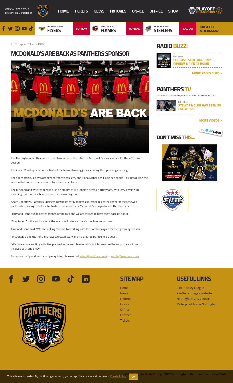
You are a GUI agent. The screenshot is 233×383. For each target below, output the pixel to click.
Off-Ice (156, 11)
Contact (125, 315)
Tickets (81, 11)
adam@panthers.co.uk (93, 256)
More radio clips (207, 73)
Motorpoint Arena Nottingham (197, 304)
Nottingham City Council (193, 298)
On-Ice (138, 11)
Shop (173, 11)
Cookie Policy (118, 376)
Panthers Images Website (194, 293)
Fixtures (118, 11)
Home (63, 11)
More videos (210, 120)
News (99, 11)
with (211, 130)
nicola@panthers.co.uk (125, 256)
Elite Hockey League (190, 287)
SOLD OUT (188, 28)
